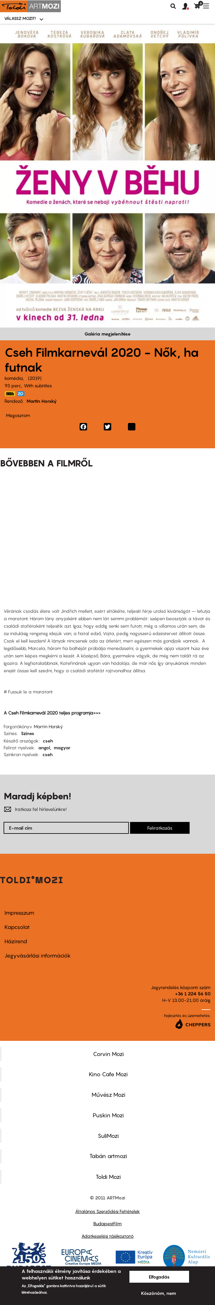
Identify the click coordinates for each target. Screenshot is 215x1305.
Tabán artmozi (108, 1156)
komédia (13, 378)
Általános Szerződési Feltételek (107, 1211)
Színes (27, 733)
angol (44, 747)
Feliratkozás (159, 828)
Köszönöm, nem (158, 1293)
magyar (62, 747)
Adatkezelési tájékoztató (107, 1236)
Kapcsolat (17, 927)
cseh (48, 740)
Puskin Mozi (108, 1115)
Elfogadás (159, 1276)
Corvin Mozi (108, 1054)
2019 (35, 378)
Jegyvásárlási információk (37, 955)
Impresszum (19, 913)
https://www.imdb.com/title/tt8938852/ (9, 393)
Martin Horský (42, 401)
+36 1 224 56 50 (193, 993)
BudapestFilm (107, 1223)
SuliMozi (108, 1135)
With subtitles (38, 385)
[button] (188, 6)
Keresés (173, 6)
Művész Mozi (108, 1094)
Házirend (15, 941)
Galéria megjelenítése (107, 333)
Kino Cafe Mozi (108, 1074)
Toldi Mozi (108, 1177)
